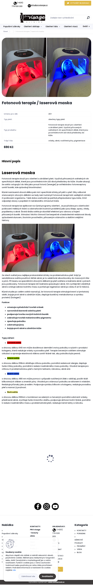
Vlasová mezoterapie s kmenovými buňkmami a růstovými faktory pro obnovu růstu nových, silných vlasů (20, 455)
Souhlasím (47, 576)
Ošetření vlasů (71, 26)
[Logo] (16, 18)
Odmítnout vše (28, 576)
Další (85, 26)
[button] (78, 3)
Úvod (5, 31)
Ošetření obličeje (31, 26)
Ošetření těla (52, 26)
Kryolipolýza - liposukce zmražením (65, 456)
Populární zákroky (11, 26)
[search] (88, 18)
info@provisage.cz (37, 5)
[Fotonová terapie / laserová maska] (46, 67)
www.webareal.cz (56, 582)
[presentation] (3, 455)
